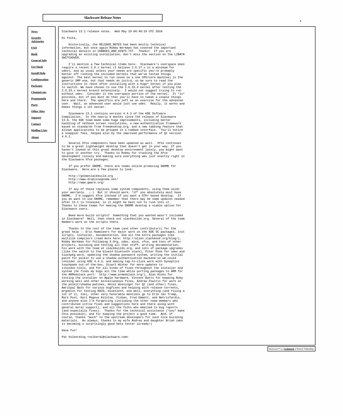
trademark (289, 411)
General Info (39, 60)
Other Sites (38, 111)
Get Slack (37, 66)
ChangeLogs (38, 92)
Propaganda (38, 98)
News (34, 31)
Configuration (39, 79)
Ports (34, 104)
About (35, 137)
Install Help (38, 73)
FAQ (34, 47)
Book (34, 54)
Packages (36, 85)
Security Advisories (37, 39)
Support (36, 117)
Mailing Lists (39, 130)
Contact (36, 124)
